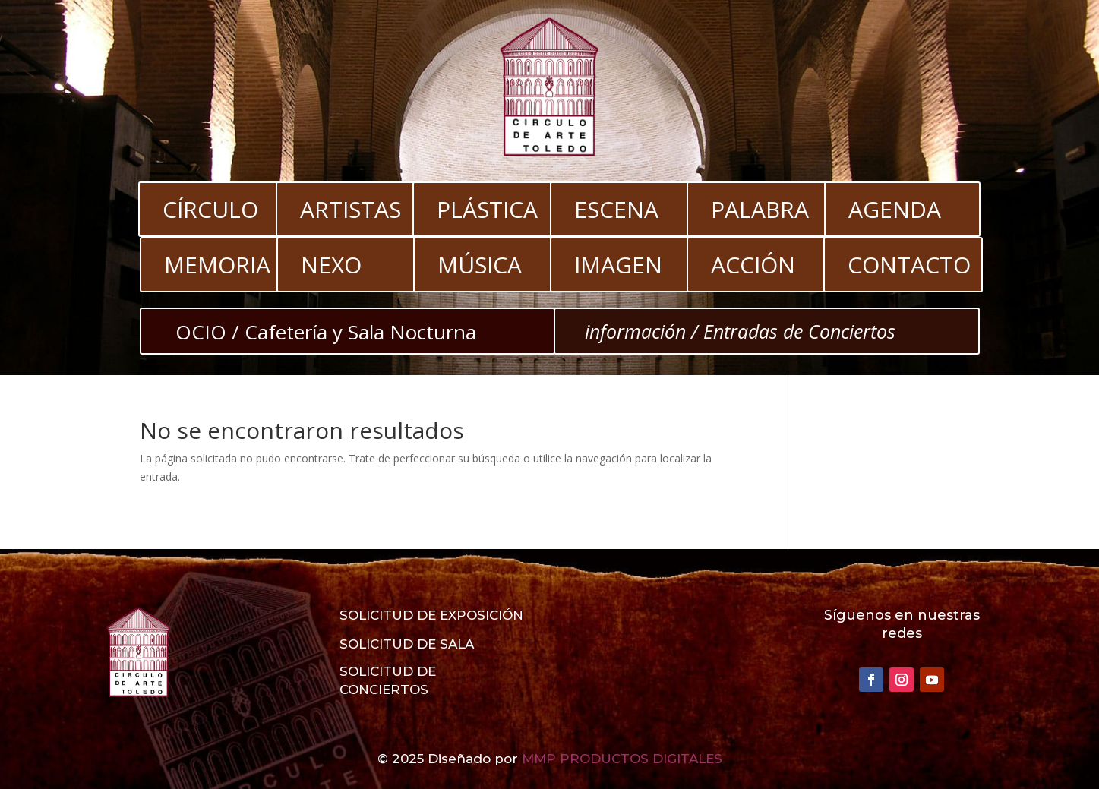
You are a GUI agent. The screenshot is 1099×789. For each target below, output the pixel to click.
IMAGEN (618, 264)
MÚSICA (479, 264)
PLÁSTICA (487, 209)
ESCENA (616, 209)
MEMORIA (217, 264)
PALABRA (760, 209)
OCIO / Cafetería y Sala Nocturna (325, 332)
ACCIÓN (753, 264)
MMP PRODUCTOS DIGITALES (622, 758)
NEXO (331, 264)
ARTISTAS (350, 209)
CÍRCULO (210, 209)
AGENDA (894, 209)
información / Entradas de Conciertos (740, 331)
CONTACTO (909, 264)
